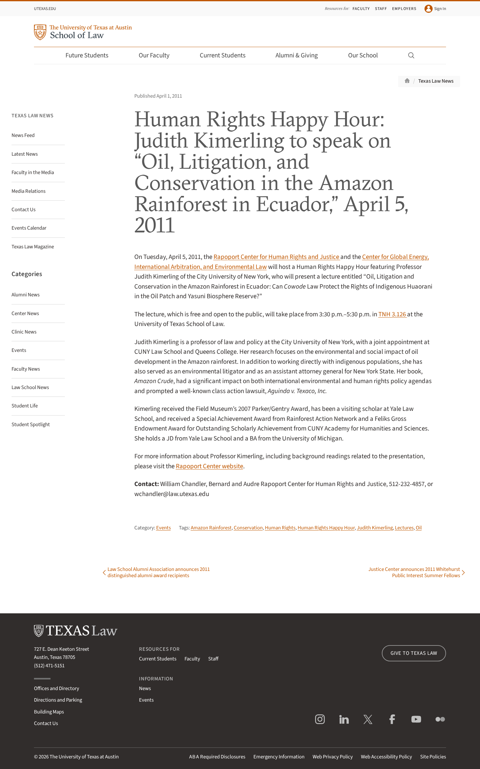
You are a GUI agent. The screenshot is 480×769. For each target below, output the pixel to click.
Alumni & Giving (301, 55)
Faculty (361, 9)
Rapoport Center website (209, 466)
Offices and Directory (56, 688)
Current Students (227, 55)
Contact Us (46, 723)
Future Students (91, 55)
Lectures (404, 528)
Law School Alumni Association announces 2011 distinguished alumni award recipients (159, 572)
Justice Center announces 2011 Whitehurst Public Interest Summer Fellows (414, 572)
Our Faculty (158, 55)
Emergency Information (279, 757)
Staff (381, 9)
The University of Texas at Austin (84, 757)
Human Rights (280, 528)
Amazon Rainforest (211, 528)
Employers (404, 9)
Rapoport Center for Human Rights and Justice (277, 256)
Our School (367, 55)
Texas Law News (436, 81)
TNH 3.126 (392, 314)
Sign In (435, 9)
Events (163, 528)
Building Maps (49, 712)
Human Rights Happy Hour (326, 528)
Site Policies (433, 757)
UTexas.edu (45, 9)
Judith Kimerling (375, 528)
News (145, 688)
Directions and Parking (58, 700)
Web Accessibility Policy (386, 757)
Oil (419, 528)
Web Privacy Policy (333, 757)
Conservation (248, 528)
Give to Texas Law (414, 653)
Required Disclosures (217, 757)
